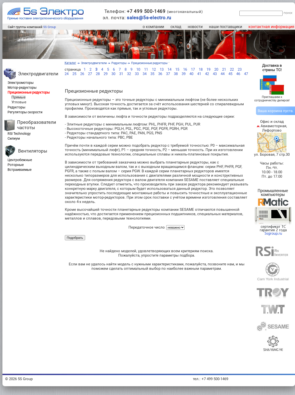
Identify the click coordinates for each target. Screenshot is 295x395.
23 (240, 69)
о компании (153, 26)
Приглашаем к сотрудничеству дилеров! (272, 98)
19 (208, 69)
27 (90, 74)
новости (195, 26)
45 (230, 74)
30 (113, 74)
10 (138, 69)
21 (224, 69)
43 (215, 74)
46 (238, 74)
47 (246, 74)
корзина (275, 111)
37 (168, 74)
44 (223, 74)
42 (207, 74)
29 (106, 74)
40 (191, 74)
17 (193, 69)
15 (177, 69)
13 (162, 69)
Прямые (18, 97)
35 (152, 74)
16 (185, 69)
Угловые (18, 102)
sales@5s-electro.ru (149, 17)
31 (121, 74)
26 (82, 74)
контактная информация (271, 26)
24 (67, 74)
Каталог (70, 63)
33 (137, 74)
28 (98, 74)
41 (199, 74)
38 (176, 74)
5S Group (49, 27)
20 (216, 69)
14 (169, 69)
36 (160, 74)
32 (129, 74)
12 (154, 69)
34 (145, 74)
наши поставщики (225, 26)
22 (232, 69)
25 (74, 74)
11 (146, 69)
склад (175, 26)
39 (184, 74)
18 (201, 69)
